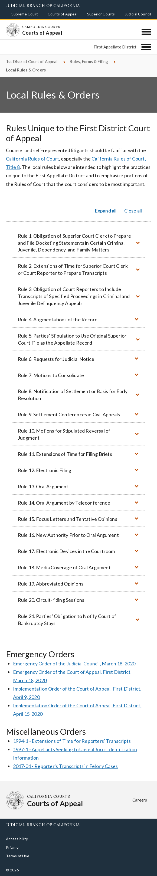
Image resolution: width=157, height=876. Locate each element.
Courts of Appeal (62, 14)
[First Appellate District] (146, 47)
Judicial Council (138, 14)
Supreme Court (24, 14)
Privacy (12, 847)
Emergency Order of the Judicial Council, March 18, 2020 (74, 663)
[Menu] (146, 31)
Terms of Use (17, 856)
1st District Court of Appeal (32, 61)
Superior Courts (101, 14)
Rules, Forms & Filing (89, 61)
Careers (139, 799)
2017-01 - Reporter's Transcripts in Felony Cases (65, 766)
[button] (78, 243)
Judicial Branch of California (43, 5)
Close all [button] (133, 211)
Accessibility (17, 838)
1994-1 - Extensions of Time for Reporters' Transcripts (72, 741)
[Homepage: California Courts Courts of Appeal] (12, 30)
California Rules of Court (32, 159)
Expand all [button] (106, 211)
